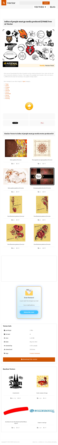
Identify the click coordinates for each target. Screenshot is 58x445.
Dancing (7, 90)
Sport (24, 81)
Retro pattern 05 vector (16, 160)
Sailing (7, 89)
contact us (41, 442)
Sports (7, 85)
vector (11, 2)
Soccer (7, 92)
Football (7, 87)
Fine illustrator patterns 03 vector (15, 244)
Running (7, 98)
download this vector (29, 359)
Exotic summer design (42, 393)
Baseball (7, 97)
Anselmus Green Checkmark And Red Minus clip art (16, 422)
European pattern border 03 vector (42, 188)
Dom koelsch (16, 393)
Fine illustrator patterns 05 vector (42, 244)
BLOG (52, 7)
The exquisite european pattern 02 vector (42, 160)
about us (35, 442)
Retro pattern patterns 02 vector (16, 188)
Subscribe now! (29, 312)
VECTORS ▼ (40, 7)
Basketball (8, 93)
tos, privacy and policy (51, 442)
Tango (6, 84)
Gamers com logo (42, 422)
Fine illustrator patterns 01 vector (15, 216)
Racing (7, 95)
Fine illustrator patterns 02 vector (42, 216)
